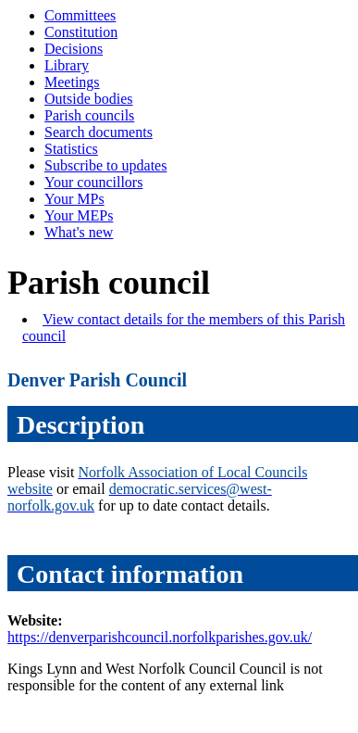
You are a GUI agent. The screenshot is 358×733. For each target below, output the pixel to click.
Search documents (98, 132)
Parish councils (89, 115)
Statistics (71, 149)
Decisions (73, 49)
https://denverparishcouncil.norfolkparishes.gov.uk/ (159, 637)
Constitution (80, 32)
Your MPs (74, 199)
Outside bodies (88, 99)
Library (66, 65)
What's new (78, 232)
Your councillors (93, 182)
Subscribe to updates (105, 165)
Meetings (72, 82)
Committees (80, 15)
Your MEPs (78, 215)
